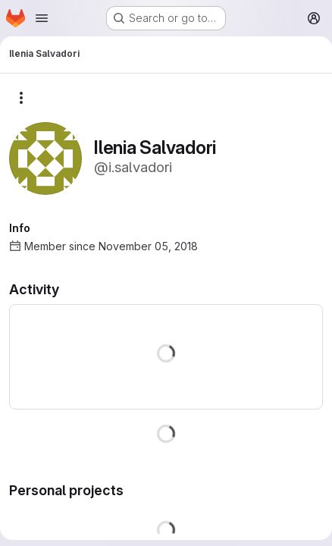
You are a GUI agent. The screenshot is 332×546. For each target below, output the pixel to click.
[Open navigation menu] (42, 18)
